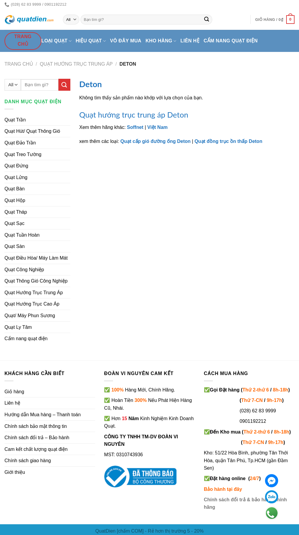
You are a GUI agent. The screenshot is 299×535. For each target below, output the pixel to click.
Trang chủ (18, 64)
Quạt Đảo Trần (20, 142)
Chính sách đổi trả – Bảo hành (36, 437)
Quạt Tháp (15, 212)
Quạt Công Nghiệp (24, 269)
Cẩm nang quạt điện (231, 40)
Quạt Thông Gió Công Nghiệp (36, 280)
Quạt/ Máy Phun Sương (29, 315)
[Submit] (207, 20)
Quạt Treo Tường (22, 154)
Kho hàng (160, 41)
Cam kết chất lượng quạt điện (36, 449)
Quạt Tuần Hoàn (22, 235)
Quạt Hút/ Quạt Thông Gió (32, 131)
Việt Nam (157, 127)
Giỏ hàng (14, 391)
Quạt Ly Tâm (18, 327)
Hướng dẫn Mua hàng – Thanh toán (42, 414)
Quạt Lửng (15, 177)
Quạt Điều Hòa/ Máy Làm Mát (36, 257)
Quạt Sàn (14, 246)
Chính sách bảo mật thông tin (35, 426)
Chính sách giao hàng (27, 460)
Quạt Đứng (16, 165)
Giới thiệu (14, 472)
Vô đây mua (125, 40)
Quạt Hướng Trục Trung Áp (76, 64)
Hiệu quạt (91, 41)
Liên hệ (189, 40)
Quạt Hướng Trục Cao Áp (31, 303)
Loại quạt (56, 41)
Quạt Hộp (14, 200)
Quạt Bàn (14, 188)
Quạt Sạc (14, 223)
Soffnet (135, 127)
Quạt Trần (15, 119)
